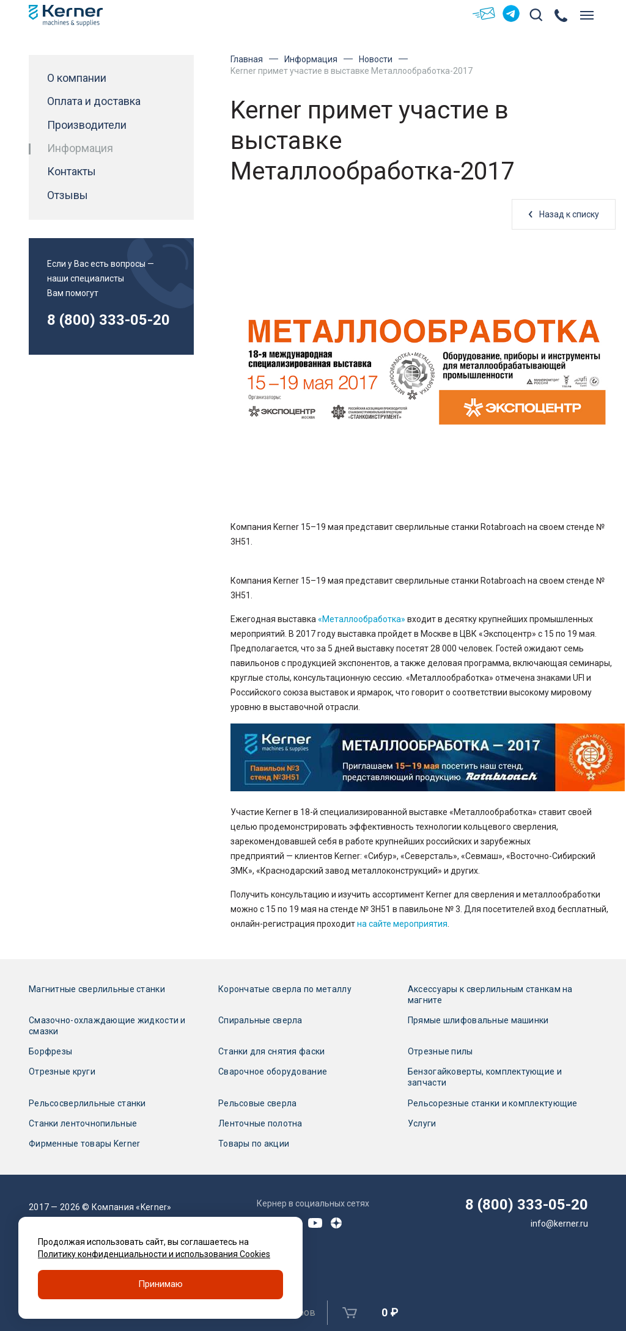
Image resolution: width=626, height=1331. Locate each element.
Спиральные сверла (260, 1020)
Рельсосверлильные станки (87, 1103)
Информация (310, 59)
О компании (76, 78)
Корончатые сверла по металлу (285, 989)
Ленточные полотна (260, 1123)
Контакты (71, 171)
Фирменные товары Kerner (84, 1143)
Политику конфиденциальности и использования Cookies (154, 1254)
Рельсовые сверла (257, 1103)
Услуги (422, 1123)
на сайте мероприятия (402, 924)
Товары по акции (253, 1143)
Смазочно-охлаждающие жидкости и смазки (107, 1025)
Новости (375, 59)
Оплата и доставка (94, 101)
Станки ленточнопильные (83, 1123)
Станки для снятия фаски (271, 1051)
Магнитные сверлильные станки (97, 989)
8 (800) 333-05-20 (108, 320)
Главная (246, 59)
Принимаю (160, 1284)
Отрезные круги (62, 1071)
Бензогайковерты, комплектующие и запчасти (485, 1077)
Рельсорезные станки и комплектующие (493, 1103)
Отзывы (67, 195)
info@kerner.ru (559, 1223)
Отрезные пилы (440, 1051)
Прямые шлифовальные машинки (478, 1020)
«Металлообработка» (361, 619)
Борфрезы (50, 1051)
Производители (87, 125)
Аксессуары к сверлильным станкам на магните (490, 994)
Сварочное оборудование (272, 1071)
